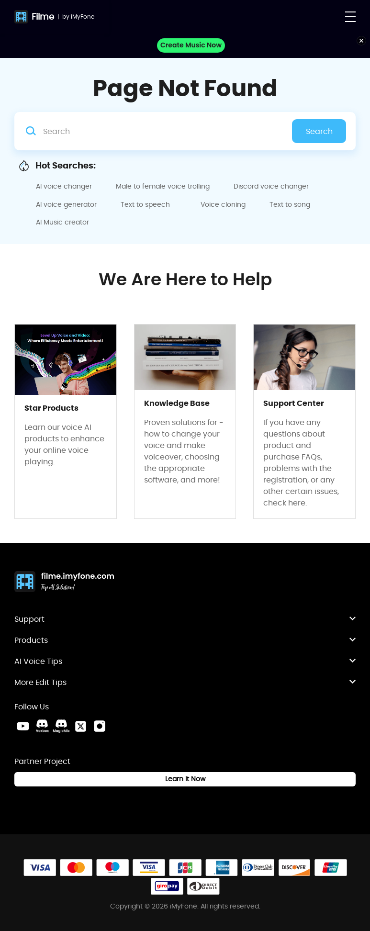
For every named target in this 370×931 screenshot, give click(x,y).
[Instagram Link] (99, 726)
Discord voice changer (271, 186)
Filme (43, 16)
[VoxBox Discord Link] (42, 726)
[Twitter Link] (80, 726)
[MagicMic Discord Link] (61, 726)
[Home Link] (64, 582)
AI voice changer (64, 186)
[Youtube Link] (23, 726)
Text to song (289, 204)
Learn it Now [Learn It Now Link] (185, 779)
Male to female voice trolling (163, 186)
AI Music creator (62, 222)
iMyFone (82, 16)
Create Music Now (191, 45)
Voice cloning (223, 204)
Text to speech (145, 204)
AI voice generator (66, 204)
